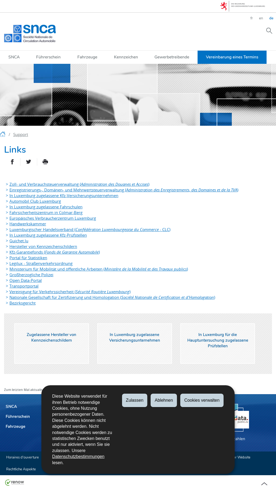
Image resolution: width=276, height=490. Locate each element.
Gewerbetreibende (171, 57)
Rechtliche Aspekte (21, 469)
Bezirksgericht (22, 303)
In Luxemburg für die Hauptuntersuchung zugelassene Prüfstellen (217, 340)
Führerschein (48, 57)
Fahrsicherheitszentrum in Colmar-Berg (45, 212)
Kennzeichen (126, 57)
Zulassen (134, 400)
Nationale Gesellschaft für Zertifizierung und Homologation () (112, 297)
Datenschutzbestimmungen (78, 456)
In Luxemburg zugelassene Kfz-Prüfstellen (48, 235)
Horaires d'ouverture (22, 457)
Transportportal (24, 286)
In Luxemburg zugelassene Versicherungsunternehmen (134, 337)
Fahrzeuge (87, 57)
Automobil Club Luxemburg (35, 201)
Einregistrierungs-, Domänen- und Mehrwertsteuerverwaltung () (123, 189)
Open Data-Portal (25, 280)
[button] (269, 30)
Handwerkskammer (27, 223)
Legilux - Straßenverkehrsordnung (41, 263)
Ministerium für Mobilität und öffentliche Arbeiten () (98, 269)
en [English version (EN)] (261, 18)
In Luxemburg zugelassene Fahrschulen (45, 206)
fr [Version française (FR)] (251, 18)
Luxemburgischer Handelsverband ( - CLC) (89, 229)
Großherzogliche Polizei (31, 274)
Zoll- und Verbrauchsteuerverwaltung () (79, 184)
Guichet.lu (18, 240)
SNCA (14, 57)
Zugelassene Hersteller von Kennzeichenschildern (51, 337)
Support (20, 134)
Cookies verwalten (202, 400)
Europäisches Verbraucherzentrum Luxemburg (52, 218)
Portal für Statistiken (28, 257)
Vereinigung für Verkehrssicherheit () (69, 291)
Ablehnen (164, 400)
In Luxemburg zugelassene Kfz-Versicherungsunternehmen (63, 195)
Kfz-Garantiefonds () (54, 252)
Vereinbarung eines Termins (232, 57)
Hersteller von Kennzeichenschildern (43, 246)
